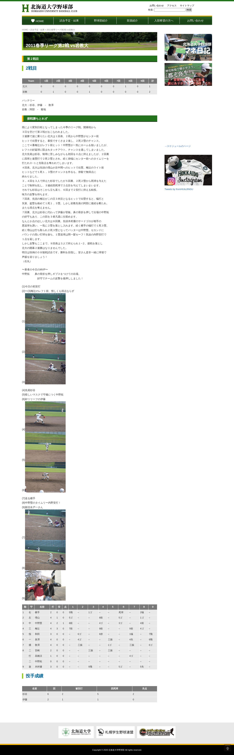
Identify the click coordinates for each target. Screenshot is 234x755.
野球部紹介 (101, 20)
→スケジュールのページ (178, 146)
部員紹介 (132, 20)
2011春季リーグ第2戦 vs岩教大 (57, 45)
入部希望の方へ (163, 20)
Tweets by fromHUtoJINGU (179, 189)
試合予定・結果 (69, 20)
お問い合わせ (157, 5)
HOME (37, 21)
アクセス (172, 5)
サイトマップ (187, 5)
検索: (151, 9)
